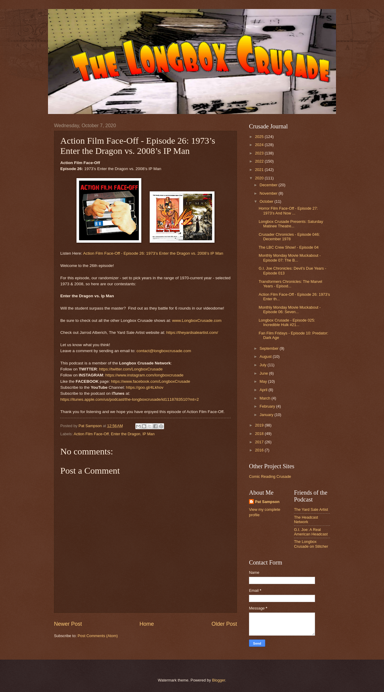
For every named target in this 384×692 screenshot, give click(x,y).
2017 (260, 442)
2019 (260, 425)
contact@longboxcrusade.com (163, 351)
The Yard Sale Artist (311, 509)
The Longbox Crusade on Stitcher (311, 543)
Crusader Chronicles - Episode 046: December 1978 (289, 236)
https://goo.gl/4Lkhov (145, 387)
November (269, 193)
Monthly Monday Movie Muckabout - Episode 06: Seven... (290, 309)
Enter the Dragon (125, 434)
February (268, 406)
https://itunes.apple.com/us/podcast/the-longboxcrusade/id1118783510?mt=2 (129, 399)
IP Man (148, 434)
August (266, 356)
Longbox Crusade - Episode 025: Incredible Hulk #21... (287, 322)
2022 (260, 161)
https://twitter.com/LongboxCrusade (131, 369)
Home (147, 624)
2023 (260, 153)
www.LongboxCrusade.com (197, 320)
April (264, 390)
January (267, 414)
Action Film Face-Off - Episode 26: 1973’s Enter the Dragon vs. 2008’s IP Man (153, 253)
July (263, 365)
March (265, 398)
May (264, 381)
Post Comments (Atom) (98, 636)
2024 (260, 144)
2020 (260, 178)
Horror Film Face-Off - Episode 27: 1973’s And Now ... (288, 210)
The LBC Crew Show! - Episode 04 (289, 247)
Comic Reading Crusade (270, 476)
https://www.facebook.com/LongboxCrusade (150, 381)
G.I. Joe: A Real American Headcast (311, 531)
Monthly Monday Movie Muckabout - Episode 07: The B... (290, 257)
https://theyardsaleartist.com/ (192, 332)
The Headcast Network (306, 519)
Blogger (218, 680)
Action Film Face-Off (91, 434)
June (264, 373)
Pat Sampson (267, 501)
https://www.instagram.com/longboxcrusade (144, 375)
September (270, 348)
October (267, 201)
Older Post (224, 624)
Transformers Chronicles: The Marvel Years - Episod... (290, 283)
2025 (260, 136)
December (269, 185)
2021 (260, 169)
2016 (260, 450)
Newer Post (68, 624)
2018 (260, 433)
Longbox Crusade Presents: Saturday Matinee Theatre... (291, 223)
